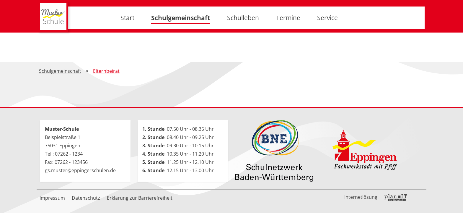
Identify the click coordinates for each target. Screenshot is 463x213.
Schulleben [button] (243, 32)
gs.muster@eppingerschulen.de (80, 170)
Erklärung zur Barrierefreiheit (139, 198)
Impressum (52, 198)
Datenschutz (86, 198)
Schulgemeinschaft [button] (180, 32)
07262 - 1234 (69, 154)
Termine (288, 32)
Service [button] (327, 32)
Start (127, 32)
